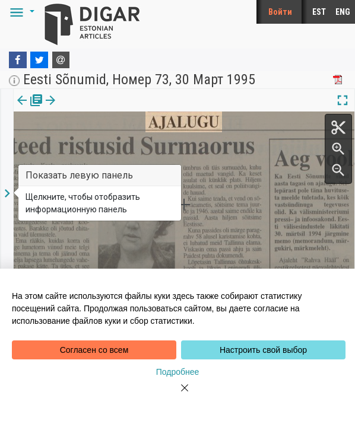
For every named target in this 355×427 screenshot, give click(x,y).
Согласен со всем (94, 350)
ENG (342, 12)
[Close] (177, 395)
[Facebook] (18, 60)
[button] (20, 12)
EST (319, 12)
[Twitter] (39, 60)
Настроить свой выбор (263, 350)
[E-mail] (61, 60)
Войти (280, 12)
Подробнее (177, 372)
